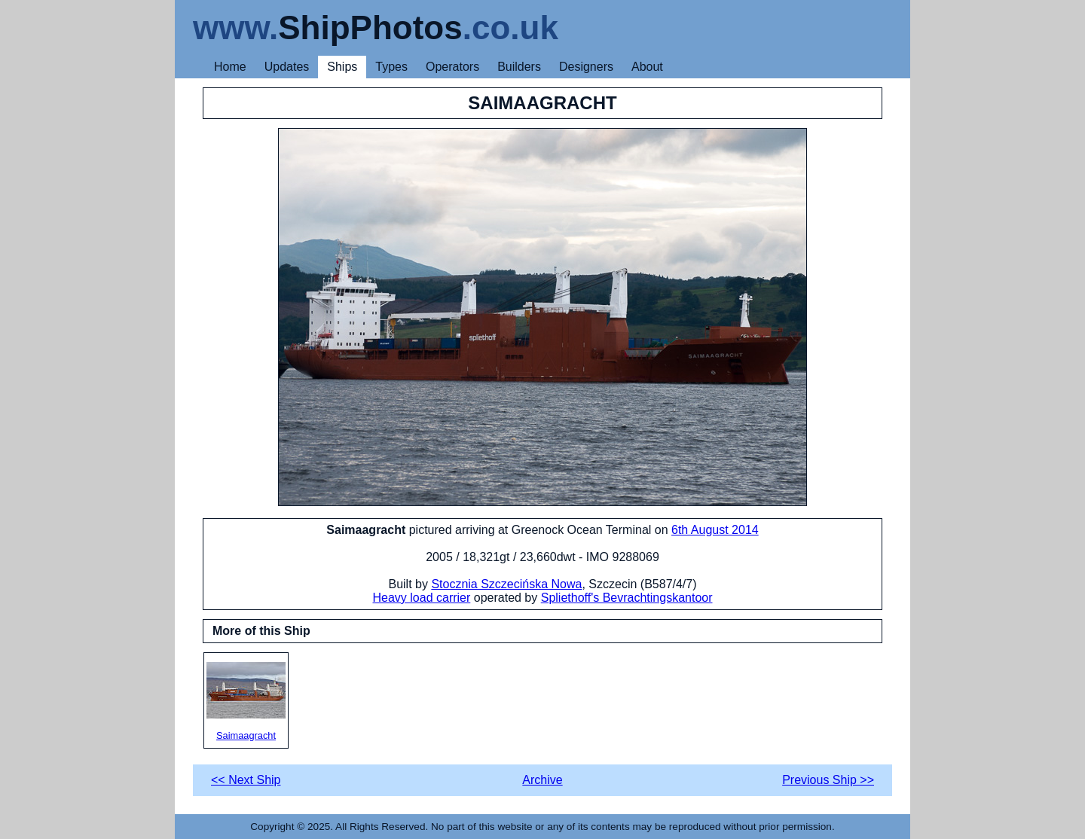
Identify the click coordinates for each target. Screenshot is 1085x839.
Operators (452, 66)
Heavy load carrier (421, 597)
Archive (542, 779)
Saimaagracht (246, 701)
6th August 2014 (715, 529)
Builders (519, 66)
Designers (586, 66)
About (647, 66)
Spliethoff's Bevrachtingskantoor (627, 597)
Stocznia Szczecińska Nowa (506, 584)
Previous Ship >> (828, 779)
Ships (342, 66)
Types (391, 66)
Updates (287, 66)
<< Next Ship (246, 779)
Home (230, 66)
